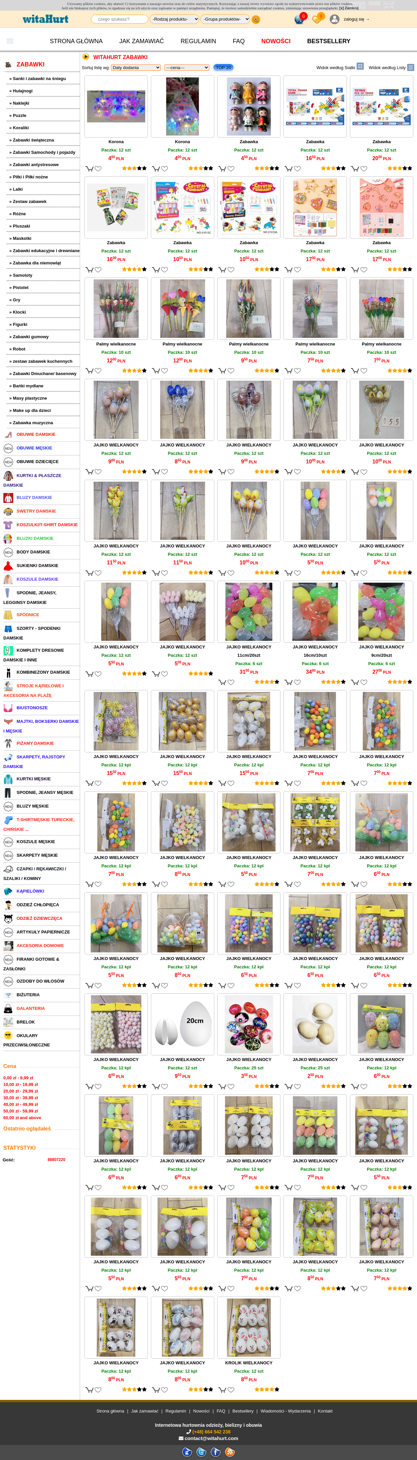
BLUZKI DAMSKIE (28, 538)
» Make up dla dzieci (30, 410)
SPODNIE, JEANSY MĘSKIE (38, 792)
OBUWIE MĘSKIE (27, 447)
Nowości (275, 41)
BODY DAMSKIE (26, 551)
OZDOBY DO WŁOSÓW (33, 981)
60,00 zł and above (22, 1117)
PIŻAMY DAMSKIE (28, 743)
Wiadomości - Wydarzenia (286, 1411)
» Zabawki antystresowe (34, 164)
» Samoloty (20, 275)
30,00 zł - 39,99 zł (20, 1097)
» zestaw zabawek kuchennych (40, 361)
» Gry (14, 299)
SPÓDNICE (21, 614)
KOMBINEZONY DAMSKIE (36, 672)
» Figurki (18, 324)
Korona (116, 141)
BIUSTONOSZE (25, 707)
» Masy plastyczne (28, 398)
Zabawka (249, 141)
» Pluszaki (19, 226)
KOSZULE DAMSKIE (30, 579)
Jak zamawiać (141, 41)
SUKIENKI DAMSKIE (30, 565)
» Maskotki (20, 238)
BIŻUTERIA (21, 994)
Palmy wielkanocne (116, 343)
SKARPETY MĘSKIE (30, 855)
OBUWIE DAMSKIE (29, 434)
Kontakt (325, 1411)
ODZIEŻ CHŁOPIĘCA (31, 904)
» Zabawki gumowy (29, 336)
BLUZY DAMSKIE (27, 497)
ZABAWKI (24, 64)
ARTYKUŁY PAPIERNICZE (36, 931)
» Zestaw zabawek (28, 201)
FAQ (239, 41)
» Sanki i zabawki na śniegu (37, 78)
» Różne (17, 213)
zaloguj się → (357, 19)
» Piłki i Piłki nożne (28, 176)
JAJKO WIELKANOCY (116, 444)
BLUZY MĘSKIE (26, 806)
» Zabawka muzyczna (31, 422)
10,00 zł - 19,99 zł (20, 1084)
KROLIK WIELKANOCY (248, 1362)
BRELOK (19, 1022)
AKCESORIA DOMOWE (33, 945)
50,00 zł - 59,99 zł (20, 1111)
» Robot (17, 348)
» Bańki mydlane (26, 385)
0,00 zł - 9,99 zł (18, 1077)
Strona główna (76, 41)
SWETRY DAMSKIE (29, 511)
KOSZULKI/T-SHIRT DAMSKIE (40, 524)
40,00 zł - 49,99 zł (20, 1104)
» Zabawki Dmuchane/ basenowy (42, 373)
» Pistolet (19, 287)
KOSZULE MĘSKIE (29, 841)
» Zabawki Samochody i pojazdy (42, 152)
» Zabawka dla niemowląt (35, 262)
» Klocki (17, 312)
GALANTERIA (24, 1008)
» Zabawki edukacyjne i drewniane (44, 250)
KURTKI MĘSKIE (27, 778)
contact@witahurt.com (211, 1438)
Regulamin (198, 41)
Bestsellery (243, 1411)
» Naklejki (19, 103)
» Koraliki (19, 127)
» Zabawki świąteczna (31, 140)
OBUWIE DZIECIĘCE (30, 461)
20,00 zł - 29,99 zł (20, 1091)
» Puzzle (17, 115)
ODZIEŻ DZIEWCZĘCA (32, 918)
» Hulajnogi (21, 90)
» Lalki (16, 189)
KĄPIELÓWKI (23, 891)
